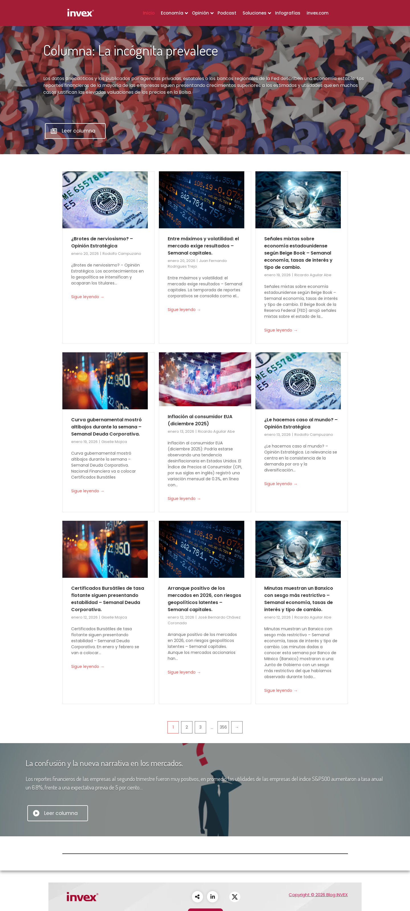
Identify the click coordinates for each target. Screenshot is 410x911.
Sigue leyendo (87, 297)
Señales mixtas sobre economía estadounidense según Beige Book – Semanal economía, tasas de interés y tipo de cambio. (298, 253)
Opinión (200, 13)
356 (223, 727)
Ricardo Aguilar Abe (312, 275)
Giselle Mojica (114, 441)
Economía (172, 13)
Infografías (287, 13)
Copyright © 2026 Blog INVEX (318, 895)
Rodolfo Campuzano (121, 253)
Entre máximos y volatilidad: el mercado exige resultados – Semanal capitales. (203, 245)
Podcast (227, 13)
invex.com (318, 13)
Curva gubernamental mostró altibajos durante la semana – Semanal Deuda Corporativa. (106, 426)
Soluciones (254, 13)
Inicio (149, 13)
